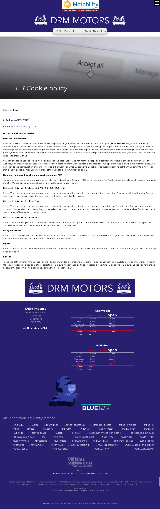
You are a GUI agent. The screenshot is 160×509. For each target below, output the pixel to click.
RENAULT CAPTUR (79, 441)
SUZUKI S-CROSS (147, 441)
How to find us (93, 30)
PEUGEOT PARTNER (21, 441)
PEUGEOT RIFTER (147, 437)
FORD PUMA (66, 429)
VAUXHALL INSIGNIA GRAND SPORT (139, 445)
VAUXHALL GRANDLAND (144, 449)
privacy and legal (60, 473)
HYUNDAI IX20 (84, 429)
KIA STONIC (76, 433)
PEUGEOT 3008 (60, 441)
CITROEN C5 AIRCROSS (101, 425)
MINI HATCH (59, 437)
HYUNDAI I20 (18, 433)
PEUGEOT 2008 (41, 441)
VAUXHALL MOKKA (101, 449)
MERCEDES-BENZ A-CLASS (24, 437)
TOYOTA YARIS (57, 445)
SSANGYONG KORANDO (123, 441)
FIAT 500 (16, 429)
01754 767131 (66, 30)
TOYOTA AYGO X (37, 445)
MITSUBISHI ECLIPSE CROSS (83, 437)
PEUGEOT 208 (126, 437)
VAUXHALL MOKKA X (60, 449)
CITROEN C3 (149, 425)
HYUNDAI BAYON (128, 429)
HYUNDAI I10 (148, 429)
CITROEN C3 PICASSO (127, 425)
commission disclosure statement (93, 473)
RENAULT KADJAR (100, 441)
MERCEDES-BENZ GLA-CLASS (142, 433)
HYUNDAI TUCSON (106, 429)
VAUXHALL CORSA (20, 449)
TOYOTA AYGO (18, 445)
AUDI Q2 (35, 425)
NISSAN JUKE (107, 437)
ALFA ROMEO (18, 425)
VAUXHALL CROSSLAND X (80, 445)
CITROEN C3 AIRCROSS (75, 425)
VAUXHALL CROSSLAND (108, 445)
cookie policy (73, 473)
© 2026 (80, 469)
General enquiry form (21, 126)
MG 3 (44, 437)
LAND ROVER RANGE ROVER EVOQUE (105, 433)
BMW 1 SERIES (52, 425)
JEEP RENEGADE (39, 433)
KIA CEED (58, 433)
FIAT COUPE (48, 429)
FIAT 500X (31, 429)
